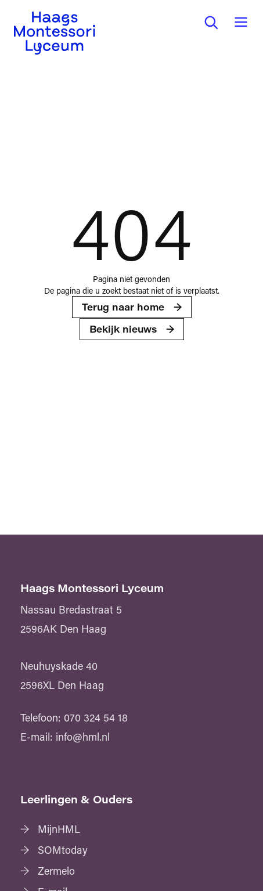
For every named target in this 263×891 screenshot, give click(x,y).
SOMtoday (63, 850)
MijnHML (59, 829)
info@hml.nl (83, 737)
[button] (211, 22)
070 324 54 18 (96, 717)
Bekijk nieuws (123, 329)
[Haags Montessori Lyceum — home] (54, 33)
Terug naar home (123, 307)
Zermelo (56, 871)
